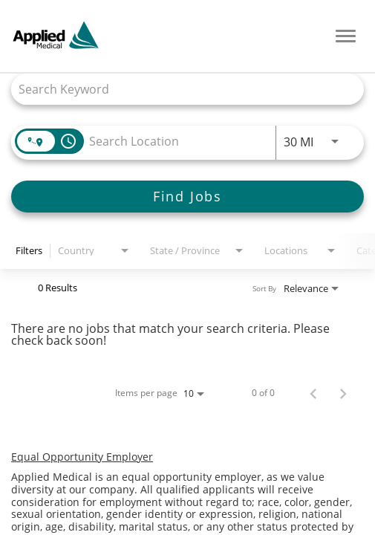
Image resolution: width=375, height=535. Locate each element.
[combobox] (180, 89)
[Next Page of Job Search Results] (343, 393)
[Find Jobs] (187, 197)
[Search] (187, 197)
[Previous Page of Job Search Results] (313, 393)
